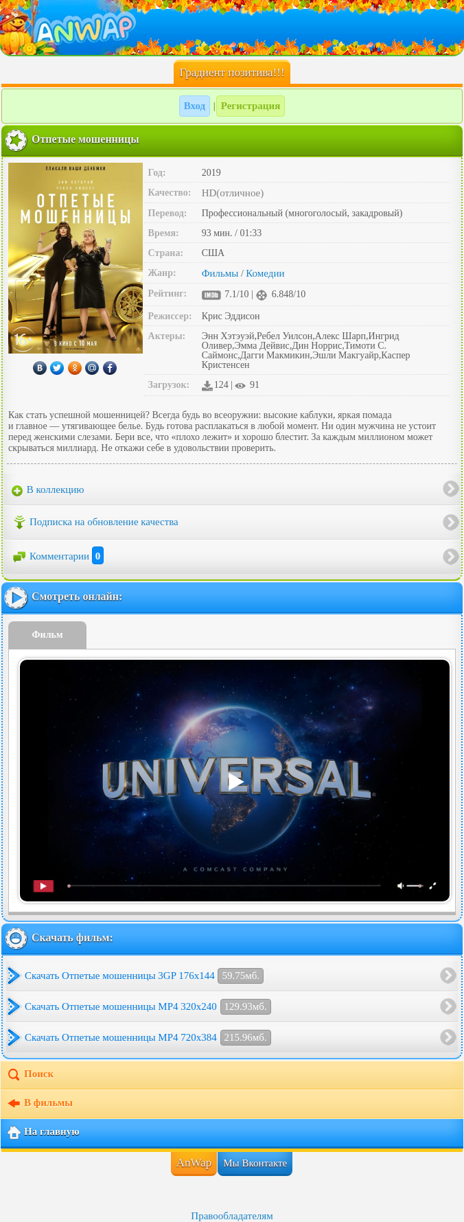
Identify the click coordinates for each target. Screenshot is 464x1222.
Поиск (30, 1075)
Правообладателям (231, 1215)
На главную (43, 1133)
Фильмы (220, 273)
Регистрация (251, 105)
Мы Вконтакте (255, 1162)
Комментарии (58, 556)
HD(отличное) (233, 192)
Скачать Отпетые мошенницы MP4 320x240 (148, 1007)
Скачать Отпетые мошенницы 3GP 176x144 (144, 976)
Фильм (47, 635)
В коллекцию (48, 490)
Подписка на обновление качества (95, 522)
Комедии (265, 273)
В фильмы (39, 1104)
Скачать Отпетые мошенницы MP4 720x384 (148, 1038)
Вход (194, 105)
